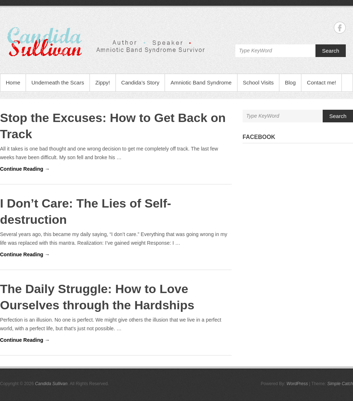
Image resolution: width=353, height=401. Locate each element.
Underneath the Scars (57, 82)
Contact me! (321, 82)
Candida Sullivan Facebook (340, 28)
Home (13, 82)
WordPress (297, 383)
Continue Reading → (25, 169)
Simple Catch (340, 383)
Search (330, 51)
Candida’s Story (140, 82)
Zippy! (102, 82)
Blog (290, 82)
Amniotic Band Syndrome (200, 82)
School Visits (258, 82)
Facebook (259, 137)
